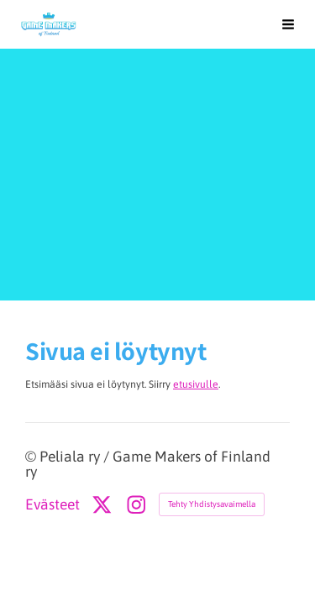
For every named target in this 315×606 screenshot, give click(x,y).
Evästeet (52, 505)
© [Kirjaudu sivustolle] (32, 456)
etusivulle (195, 384)
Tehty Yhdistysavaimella (211, 504)
